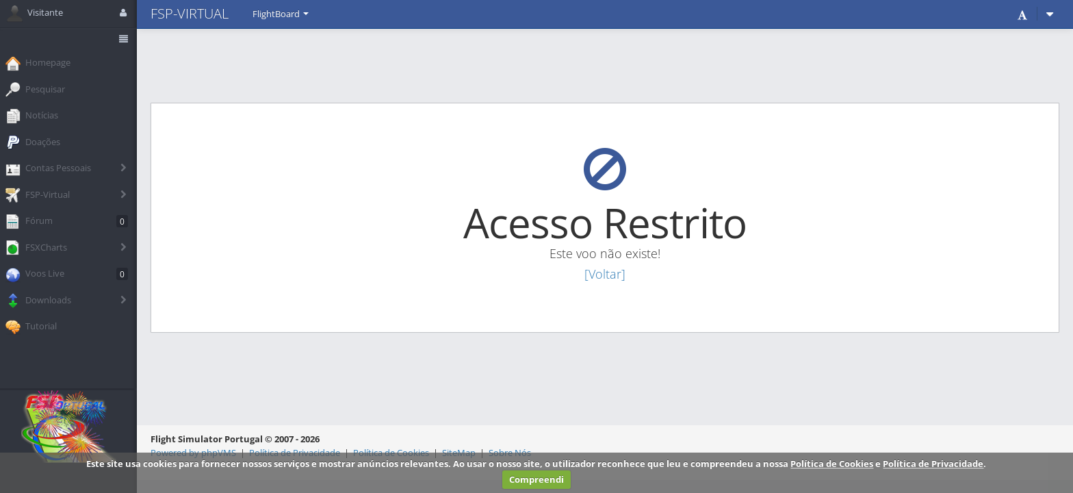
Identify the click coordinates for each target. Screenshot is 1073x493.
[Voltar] (604, 274)
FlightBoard (281, 14)
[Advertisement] (605, 65)
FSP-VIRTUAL (190, 13)
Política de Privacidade (933, 463)
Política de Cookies (831, 463)
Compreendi (536, 479)
